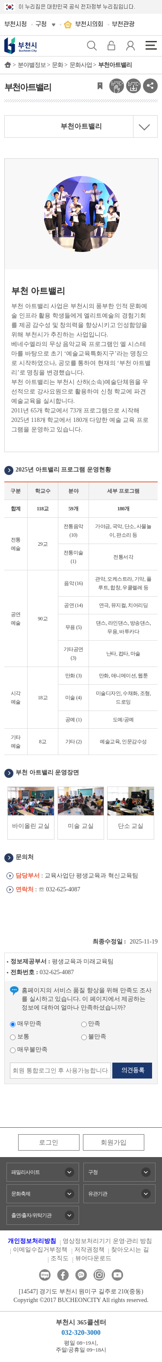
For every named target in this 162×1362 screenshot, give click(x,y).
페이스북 (63, 1275)
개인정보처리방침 (32, 1241)
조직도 (60, 1258)
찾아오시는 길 (130, 1249)
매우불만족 (29, 1049)
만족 (91, 1023)
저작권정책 (89, 1249)
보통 (19, 1036)
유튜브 (117, 1275)
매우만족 (25, 1023)
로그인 (48, 1142)
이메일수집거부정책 (40, 1249)
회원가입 (114, 1142)
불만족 (94, 1036)
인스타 (99, 1275)
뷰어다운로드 (93, 1258)
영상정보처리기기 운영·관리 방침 (107, 1241)
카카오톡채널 (81, 1275)
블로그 (45, 1275)
